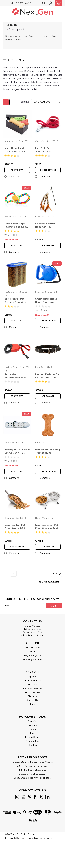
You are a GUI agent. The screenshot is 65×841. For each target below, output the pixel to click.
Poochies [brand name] (9, 216)
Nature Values (32, 741)
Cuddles (32, 745)
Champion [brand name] (40, 141)
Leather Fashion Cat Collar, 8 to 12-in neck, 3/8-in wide (47, 376)
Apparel (33, 676)
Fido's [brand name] (38, 216)
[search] (44, 3)
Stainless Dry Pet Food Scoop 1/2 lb (15, 526)
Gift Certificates (32, 647)
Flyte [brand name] (37, 367)
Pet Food (32, 684)
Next (57, 574)
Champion (32, 721)
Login (27, 655)
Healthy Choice (32, 737)
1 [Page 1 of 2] (6, 573)
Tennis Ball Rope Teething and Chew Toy (16, 225)
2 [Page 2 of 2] (13, 573)
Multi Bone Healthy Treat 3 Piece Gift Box (16, 150)
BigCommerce (19, 838)
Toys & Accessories (32, 688)
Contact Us (32, 700)
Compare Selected (49, 582)
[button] (32, 38)
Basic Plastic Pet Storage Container (15, 300)
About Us (32, 696)
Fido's (32, 729)
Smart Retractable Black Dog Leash (46, 300)
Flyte (32, 733)
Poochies (32, 725)
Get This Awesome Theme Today (33, 766)
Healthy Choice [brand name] (12, 292)
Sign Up (37, 655)
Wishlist (32, 651)
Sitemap (31, 834)
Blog (32, 704)
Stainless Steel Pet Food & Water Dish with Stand (47, 526)
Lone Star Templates (43, 838)
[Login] (51, 3)
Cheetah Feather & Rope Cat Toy (46, 225)
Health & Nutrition (32, 680)
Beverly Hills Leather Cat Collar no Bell (17, 451)
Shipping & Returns (32, 659)
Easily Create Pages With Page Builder (32, 777)
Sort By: (25, 101)
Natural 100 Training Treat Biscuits (47, 451)
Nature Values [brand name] (11, 141)
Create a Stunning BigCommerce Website (32, 762)
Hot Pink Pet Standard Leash (44, 150)
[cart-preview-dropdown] (58, 3)
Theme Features (32, 692)
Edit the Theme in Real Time (32, 769)
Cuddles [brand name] (39, 442)
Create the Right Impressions (33, 773)
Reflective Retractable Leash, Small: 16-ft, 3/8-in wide (15, 376)
